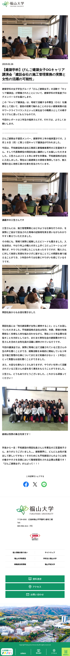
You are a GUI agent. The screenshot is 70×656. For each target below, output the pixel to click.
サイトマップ (50, 552)
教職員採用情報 (20, 564)
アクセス (36, 586)
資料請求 (37, 579)
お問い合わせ (37, 594)
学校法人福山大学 (50, 558)
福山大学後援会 (20, 558)
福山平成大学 (50, 564)
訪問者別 (23, 653)
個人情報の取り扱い (20, 552)
